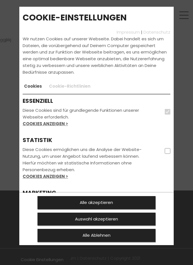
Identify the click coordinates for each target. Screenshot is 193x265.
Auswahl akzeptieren (96, 219)
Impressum (128, 32)
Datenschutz (156, 32)
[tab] (33, 86)
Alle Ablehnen (96, 235)
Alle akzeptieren (96, 202)
